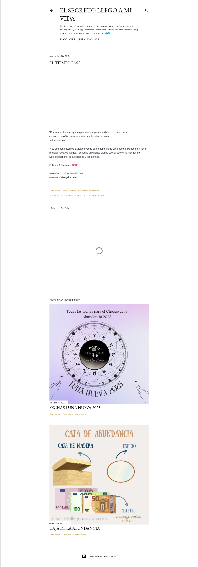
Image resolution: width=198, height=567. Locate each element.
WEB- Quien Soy (80, 39)
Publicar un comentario (75, 414)
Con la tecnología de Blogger (99, 556)
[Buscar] (147, 9)
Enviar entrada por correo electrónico (81, 190)
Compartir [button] (54, 190)
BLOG (63, 39)
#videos (100, 195)
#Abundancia (66, 195)
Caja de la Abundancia (74, 528)
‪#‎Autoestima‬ (89, 195)
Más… (97, 39)
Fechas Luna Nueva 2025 (74, 407)
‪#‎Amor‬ (78, 195)
